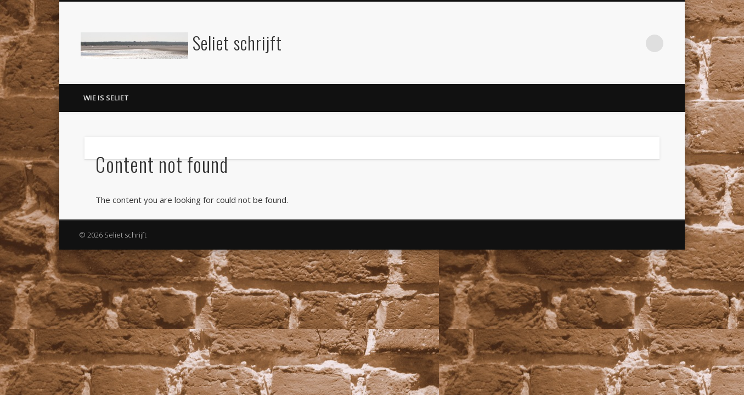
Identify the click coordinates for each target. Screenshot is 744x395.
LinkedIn (632, 43)
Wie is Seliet (106, 98)
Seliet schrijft (237, 42)
